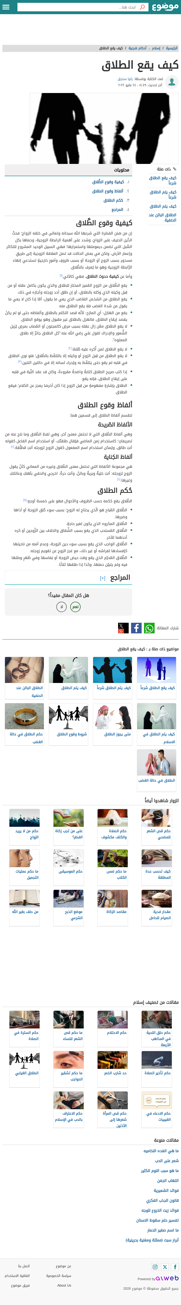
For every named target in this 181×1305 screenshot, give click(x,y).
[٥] (25, 500)
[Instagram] (155, 1267)
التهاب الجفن (168, 1180)
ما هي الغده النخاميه (161, 1151)
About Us (64, 1285)
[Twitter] (165, 1267)
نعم (75, 606)
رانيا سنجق (125, 79)
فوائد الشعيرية (166, 1190)
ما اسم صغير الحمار (163, 1230)
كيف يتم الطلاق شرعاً (163, 194)
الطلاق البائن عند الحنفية (162, 217)
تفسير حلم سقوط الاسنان (157, 1220)
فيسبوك (136, 628)
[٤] (12, 446)
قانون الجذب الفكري (162, 1200)
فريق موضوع (20, 1285)
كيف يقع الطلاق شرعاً (162, 180)
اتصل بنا (24, 1266)
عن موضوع (63, 1266)
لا (61, 606)
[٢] (70, 348)
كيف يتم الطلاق (163, 206)
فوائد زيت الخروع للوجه (160, 1210)
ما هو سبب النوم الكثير (160, 1170)
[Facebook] (175, 1267)
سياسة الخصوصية (58, 1276)
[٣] (19, 361)
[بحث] (142, 7)
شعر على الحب (167, 1160)
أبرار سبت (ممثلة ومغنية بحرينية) (152, 1240)
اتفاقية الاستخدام (17, 1276)
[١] (61, 275)
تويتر (123, 628)
